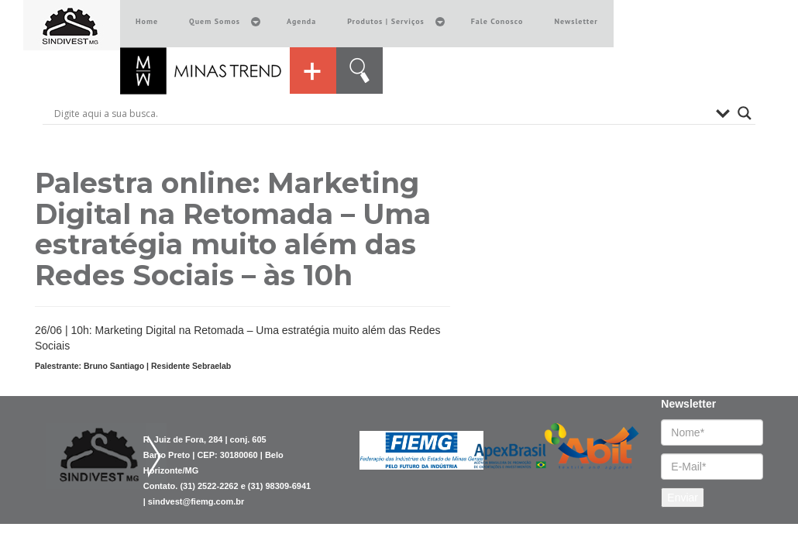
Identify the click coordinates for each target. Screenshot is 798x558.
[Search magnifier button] (744, 113)
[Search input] (381, 113)
